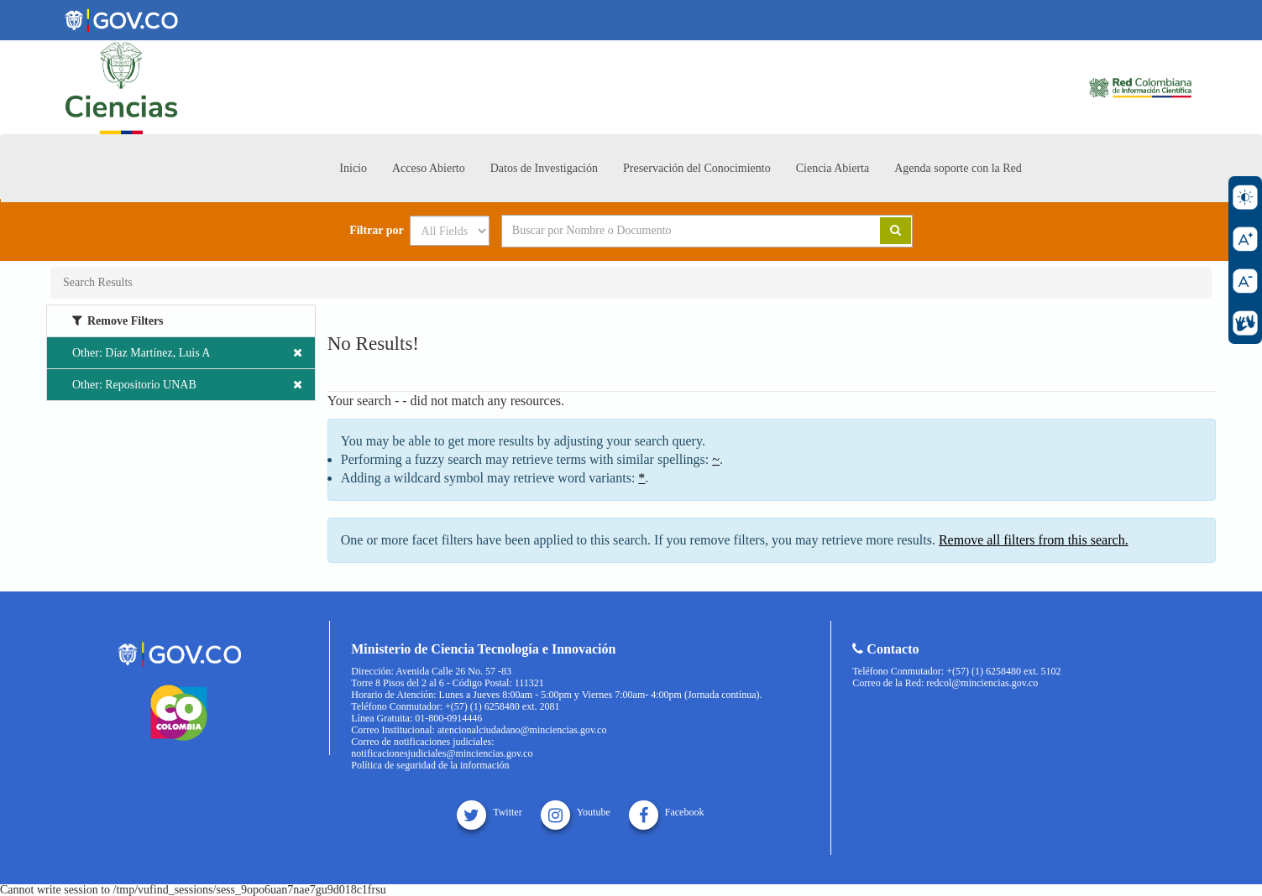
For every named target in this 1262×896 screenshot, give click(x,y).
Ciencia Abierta (832, 168)
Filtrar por (376, 231)
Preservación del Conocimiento (697, 168)
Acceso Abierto (428, 168)
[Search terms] (670, 230)
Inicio (353, 168)
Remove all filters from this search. (1033, 540)
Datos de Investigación (544, 168)
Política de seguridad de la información (430, 765)
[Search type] (450, 231)
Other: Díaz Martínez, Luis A (187, 353)
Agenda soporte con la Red (958, 168)
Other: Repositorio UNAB (187, 384)
